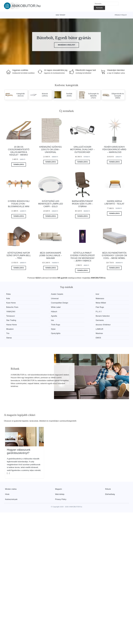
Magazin (58, 475)
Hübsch (42, 307)
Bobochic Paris (45, 303)
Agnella (10, 311)
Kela (105, 294)
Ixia (104, 311)
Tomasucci (107, 307)
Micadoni (10, 320)
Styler (41, 320)
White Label (76, 303)
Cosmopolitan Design (111, 298)
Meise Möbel (12, 303)
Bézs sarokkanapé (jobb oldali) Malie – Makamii (50, 255)
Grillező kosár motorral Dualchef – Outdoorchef (82, 149)
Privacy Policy (121, 15)
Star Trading (76, 311)
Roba (9, 294)
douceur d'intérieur (110, 315)
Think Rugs (75, 315)
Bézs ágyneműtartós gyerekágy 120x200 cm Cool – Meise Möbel (114, 255)
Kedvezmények (11, 485)
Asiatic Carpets (45, 294)
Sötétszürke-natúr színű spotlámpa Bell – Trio (19, 255)
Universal (10, 298)
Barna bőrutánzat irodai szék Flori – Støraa (82, 204)
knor (73, 294)
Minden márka (10, 475)
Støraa (73, 324)
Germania (11, 315)
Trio (104, 320)
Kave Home (75, 298)
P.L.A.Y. (74, 307)
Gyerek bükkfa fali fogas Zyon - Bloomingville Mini (18, 204)
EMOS (105, 324)
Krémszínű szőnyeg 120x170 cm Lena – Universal (50, 149)
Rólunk (108, 475)
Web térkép (60, 15)
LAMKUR (75, 320)
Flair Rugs (107, 303)
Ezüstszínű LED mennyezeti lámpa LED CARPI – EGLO (50, 204)
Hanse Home (44, 315)
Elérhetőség (110, 480)
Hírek (7, 480)
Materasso (43, 298)
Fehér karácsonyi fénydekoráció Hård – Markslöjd (114, 149)
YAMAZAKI (11, 307)
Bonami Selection (46, 311)
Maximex (42, 324)
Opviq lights (11, 324)
